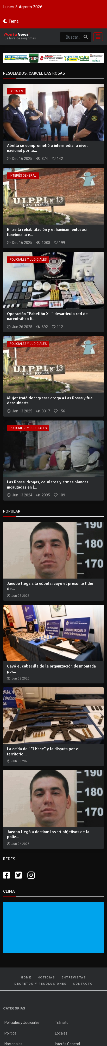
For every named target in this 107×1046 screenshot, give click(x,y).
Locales (16, 91)
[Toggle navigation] (96, 37)
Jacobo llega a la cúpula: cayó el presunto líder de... (50, 586)
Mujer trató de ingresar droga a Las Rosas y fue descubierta (50, 400)
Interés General (23, 175)
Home (26, 977)
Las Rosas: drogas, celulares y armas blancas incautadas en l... (47, 484)
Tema (13, 21)
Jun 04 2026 (20, 844)
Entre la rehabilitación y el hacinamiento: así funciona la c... (47, 232)
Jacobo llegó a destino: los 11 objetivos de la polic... (48, 834)
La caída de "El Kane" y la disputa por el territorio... (43, 751)
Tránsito (61, 1022)
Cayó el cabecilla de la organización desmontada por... (51, 669)
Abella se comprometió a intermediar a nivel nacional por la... (47, 148)
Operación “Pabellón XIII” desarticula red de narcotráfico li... (47, 316)
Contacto (83, 983)
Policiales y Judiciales (28, 259)
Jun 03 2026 (20, 596)
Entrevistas (73, 977)
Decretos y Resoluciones (40, 983)
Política (10, 1033)
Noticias (46, 977)
